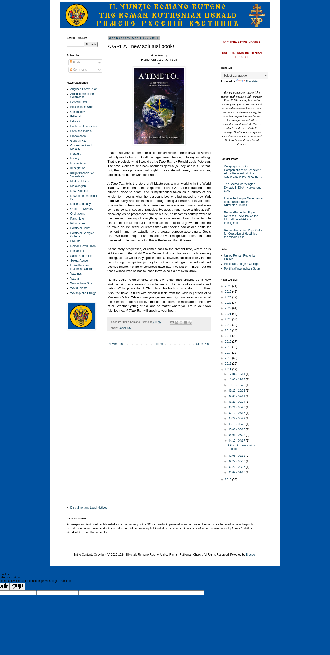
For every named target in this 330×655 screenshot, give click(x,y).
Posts (75, 62)
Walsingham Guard (82, 283)
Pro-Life (75, 241)
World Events (78, 288)
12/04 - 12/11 (237, 374)
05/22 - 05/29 (237, 418)
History (74, 158)
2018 (228, 330)
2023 (228, 302)
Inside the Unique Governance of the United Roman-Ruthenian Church (243, 202)
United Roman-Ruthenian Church (81, 267)
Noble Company (80, 204)
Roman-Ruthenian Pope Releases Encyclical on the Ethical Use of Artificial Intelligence (241, 217)
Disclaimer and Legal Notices (88, 507)
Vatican (75, 278)
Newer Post (116, 344)
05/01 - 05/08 (237, 435)
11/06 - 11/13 (237, 379)
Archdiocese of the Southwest (82, 95)
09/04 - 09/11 (237, 396)
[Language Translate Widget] (244, 75)
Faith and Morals (81, 131)
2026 (228, 286)
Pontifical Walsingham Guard (242, 268)
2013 (228, 358)
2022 (228, 308)
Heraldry (75, 153)
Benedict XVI (78, 102)
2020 (228, 319)
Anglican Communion (83, 89)
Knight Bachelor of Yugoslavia (82, 175)
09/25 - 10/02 (237, 390)
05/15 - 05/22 (237, 424)
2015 (228, 347)
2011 (228, 369)
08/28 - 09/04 (237, 401)
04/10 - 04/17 (237, 440)
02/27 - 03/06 (237, 461)
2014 (228, 352)
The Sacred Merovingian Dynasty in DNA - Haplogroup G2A (242, 187)
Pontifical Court (80, 228)
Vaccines (76, 273)
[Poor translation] (17, 586)
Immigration (77, 168)
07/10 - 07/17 (237, 413)
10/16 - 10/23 (237, 385)
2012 (228, 363)
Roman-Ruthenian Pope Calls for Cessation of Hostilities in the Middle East (243, 234)
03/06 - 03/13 (237, 455)
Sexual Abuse (79, 260)
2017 (228, 336)
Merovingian (78, 186)
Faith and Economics (83, 126)
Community (124, 327)
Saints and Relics (81, 255)
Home (159, 344)
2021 (228, 314)
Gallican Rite (78, 140)
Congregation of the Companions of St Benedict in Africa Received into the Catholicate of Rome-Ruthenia (243, 171)
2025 (228, 291)
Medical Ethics (79, 181)
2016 (228, 341)
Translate (247, 81)
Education (76, 121)
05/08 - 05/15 (237, 429)
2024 (228, 297)
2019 (228, 325)
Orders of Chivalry (81, 209)
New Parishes (79, 191)
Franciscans (78, 136)
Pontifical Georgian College (241, 264)
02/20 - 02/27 (237, 467)
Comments (78, 69)
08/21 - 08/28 (237, 407)
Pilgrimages (77, 223)
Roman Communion (83, 246)
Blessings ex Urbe (81, 106)
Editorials (76, 116)
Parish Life (77, 218)
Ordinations (77, 213)
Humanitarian (78, 163)
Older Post (203, 344)
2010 (228, 479)
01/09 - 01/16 (237, 472)
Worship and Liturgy (83, 293)
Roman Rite (77, 251)
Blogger (251, 554)
